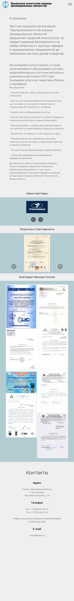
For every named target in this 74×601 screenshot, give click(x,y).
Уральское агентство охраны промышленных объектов (31, 4)
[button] (33, 219)
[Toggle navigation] (70, 4)
